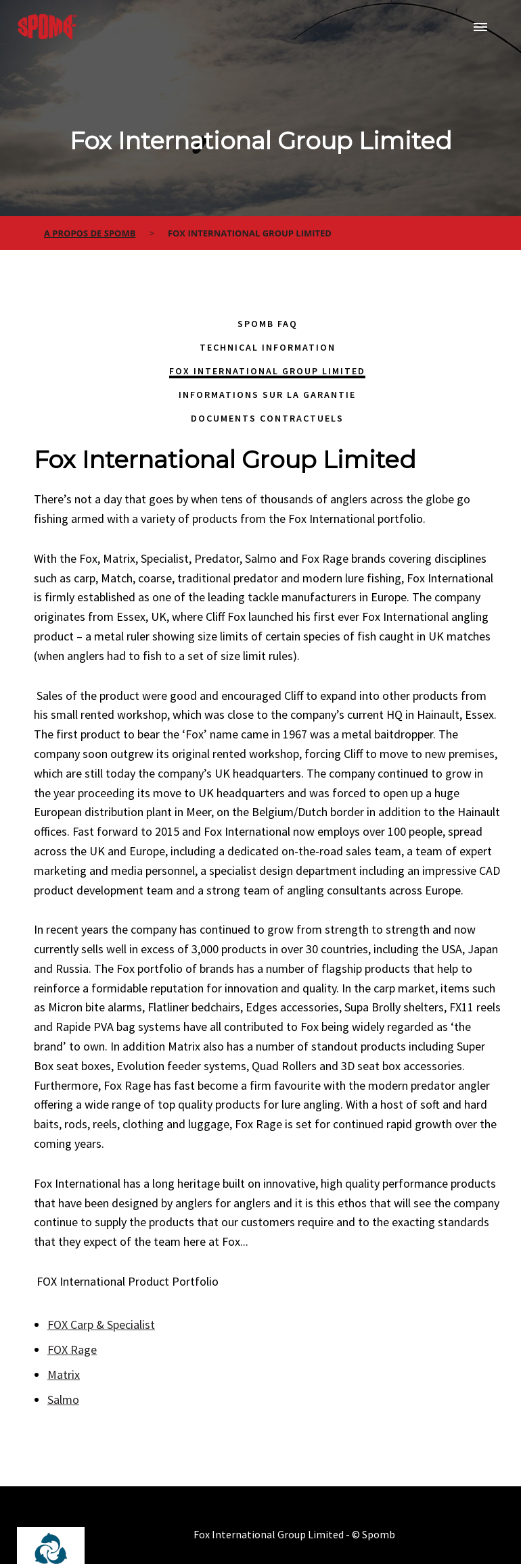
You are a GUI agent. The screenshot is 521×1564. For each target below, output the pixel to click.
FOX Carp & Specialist (101, 1324)
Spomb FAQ (267, 324)
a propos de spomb (89, 233)
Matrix (63, 1374)
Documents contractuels (267, 418)
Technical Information (268, 347)
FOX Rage (72, 1349)
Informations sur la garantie (267, 394)
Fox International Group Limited (267, 371)
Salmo (63, 1399)
